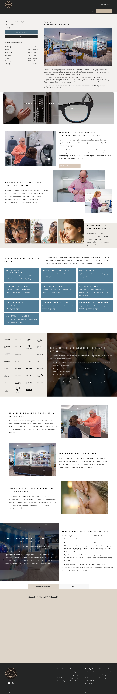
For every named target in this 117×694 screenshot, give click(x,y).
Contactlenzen (40, 11)
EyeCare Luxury (80, 11)
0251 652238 (10, 25)
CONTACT (74, 586)
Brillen (17, 11)
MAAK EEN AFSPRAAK (104, 11)
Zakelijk (91, 11)
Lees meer (58, 114)
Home (6, 17)
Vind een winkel (13, 17)
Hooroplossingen (55, 11)
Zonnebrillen (27, 11)
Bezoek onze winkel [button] (69, 165)
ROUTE (21, 36)
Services (68, 11)
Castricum (20, 17)
